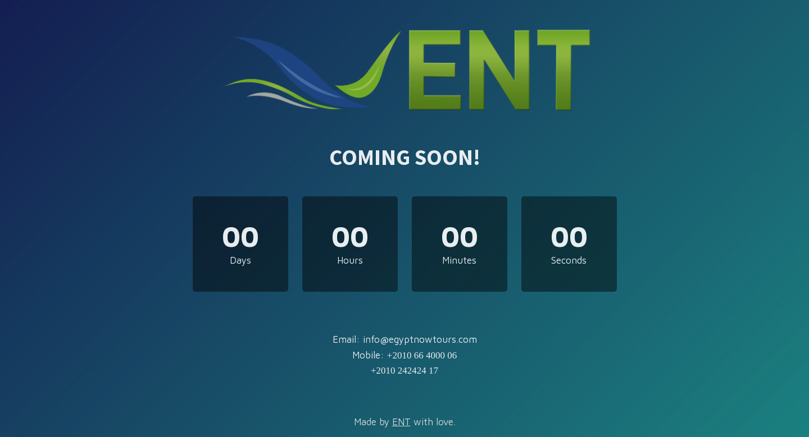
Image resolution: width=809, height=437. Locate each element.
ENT (401, 421)
